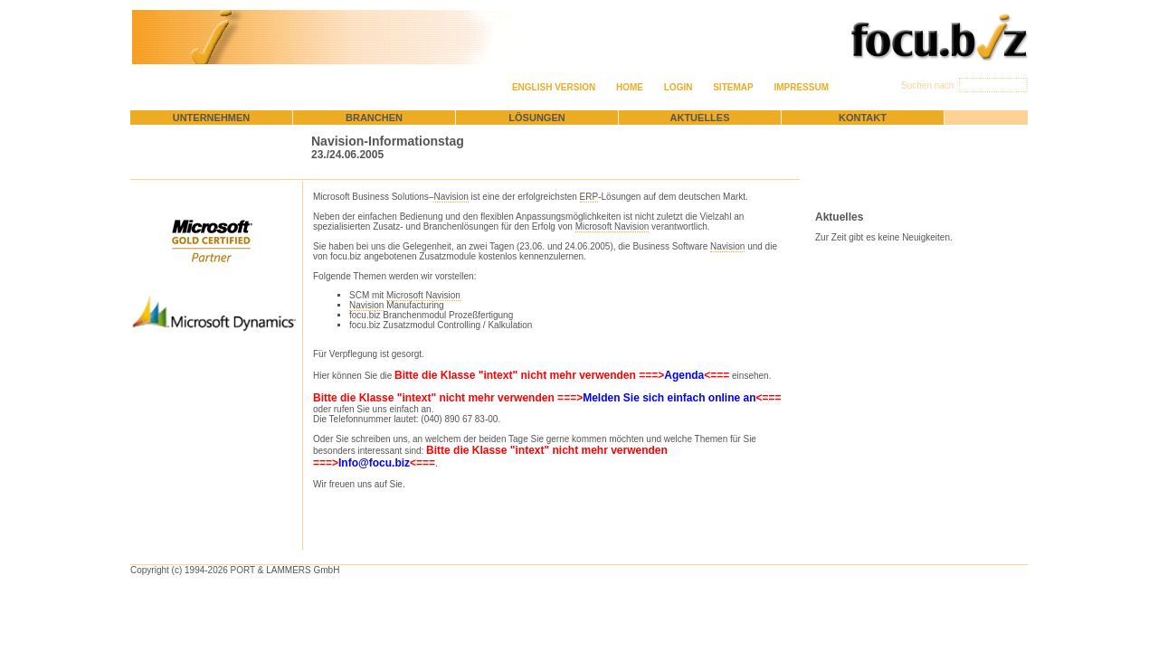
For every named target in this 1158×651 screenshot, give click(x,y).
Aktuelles (700, 117)
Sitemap (733, 87)
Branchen (374, 117)
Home (629, 87)
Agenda (684, 375)
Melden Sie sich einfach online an (669, 398)
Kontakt (863, 117)
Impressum (801, 87)
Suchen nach (928, 85)
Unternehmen (212, 117)
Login (678, 87)
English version (553, 87)
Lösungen (536, 117)
